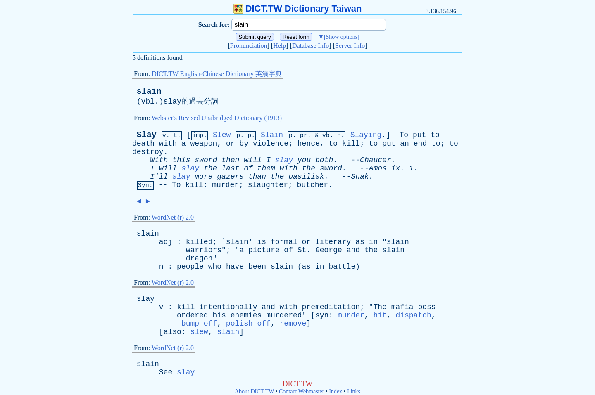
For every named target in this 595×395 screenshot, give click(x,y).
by (243, 144)
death (143, 144)
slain (149, 91)
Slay (147, 135)
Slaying (366, 135)
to (435, 135)
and (353, 250)
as (359, 242)
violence (270, 144)
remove (293, 323)
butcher (312, 185)
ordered (192, 315)
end (420, 144)
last (230, 168)
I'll (159, 177)
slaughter (268, 185)
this (181, 160)
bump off (199, 323)
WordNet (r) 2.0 (173, 217)
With (159, 160)
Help (279, 45)
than (257, 177)
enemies (246, 315)
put (419, 135)
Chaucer (375, 160)
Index (335, 391)
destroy (148, 152)
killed (199, 242)
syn (321, 315)
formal (284, 242)
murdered (284, 315)
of (248, 168)
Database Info (310, 45)
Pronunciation (248, 45)
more (203, 177)
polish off (248, 323)
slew (199, 332)
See (165, 372)
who (214, 267)
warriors (203, 250)
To (404, 135)
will (253, 160)
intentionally (228, 307)
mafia (402, 307)
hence (309, 144)
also (172, 332)
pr (303, 135)
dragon (199, 258)
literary (333, 242)
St (302, 250)
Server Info (350, 45)
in (373, 242)
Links (353, 391)
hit (379, 315)
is (261, 242)
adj (165, 242)
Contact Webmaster (301, 391)
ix (395, 168)
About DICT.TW (254, 391)
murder (225, 185)
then (230, 160)
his (219, 315)
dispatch (413, 315)
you (304, 160)
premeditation (331, 307)
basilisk (306, 177)
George (328, 250)
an (404, 144)
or (230, 144)
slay (284, 160)
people (190, 267)
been (257, 267)
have (235, 267)
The (379, 307)
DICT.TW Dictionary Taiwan (297, 8)
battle (341, 267)
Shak (360, 177)
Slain (272, 135)
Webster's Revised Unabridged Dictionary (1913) (217, 117)
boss (427, 307)
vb (326, 135)
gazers (230, 177)
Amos (378, 168)
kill (351, 144)
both (324, 160)
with (168, 144)
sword (206, 160)
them (266, 168)
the (210, 168)
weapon (203, 144)
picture (264, 250)
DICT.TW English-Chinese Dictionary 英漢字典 (217, 73)
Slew (222, 135)
